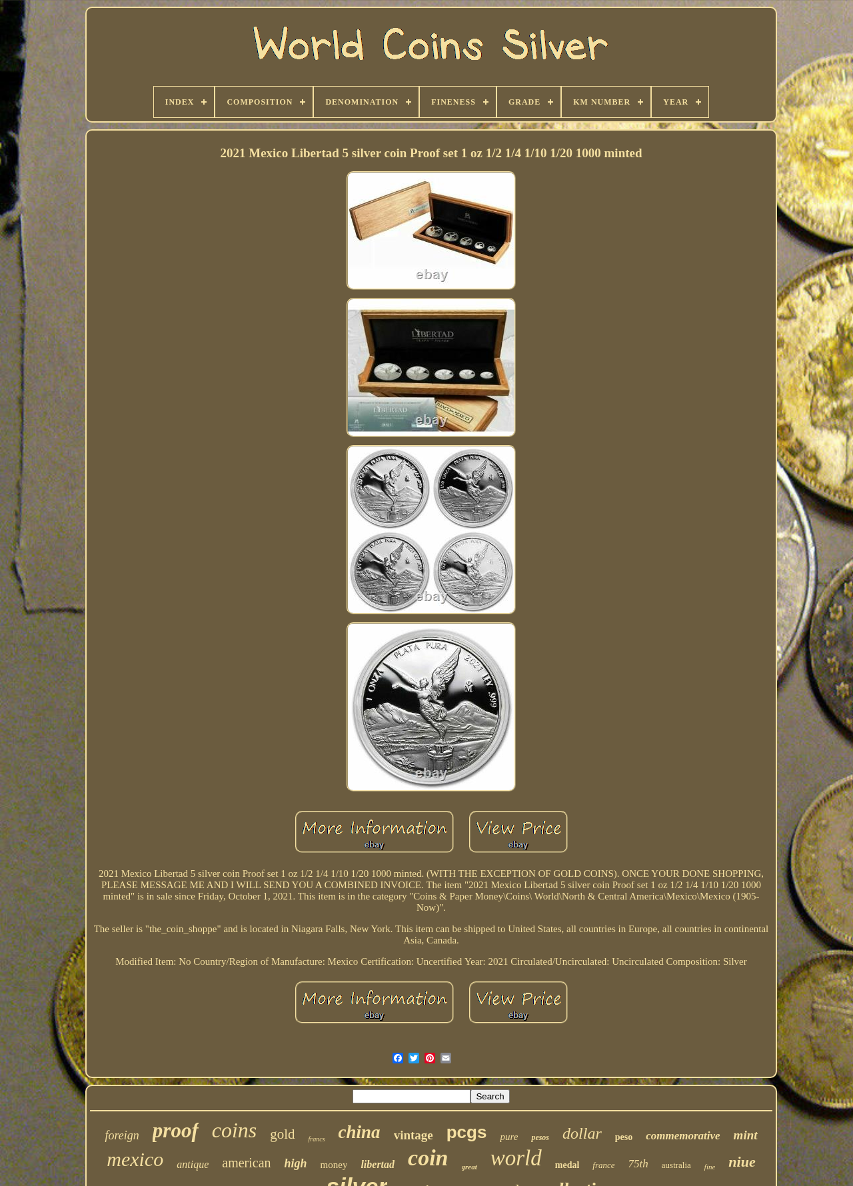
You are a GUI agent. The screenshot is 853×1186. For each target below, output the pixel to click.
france (603, 1165)
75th (638, 1163)
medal (567, 1165)
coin (428, 1157)
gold (282, 1134)
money (334, 1164)
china (360, 1132)
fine (710, 1167)
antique (193, 1164)
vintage (413, 1135)
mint (746, 1135)
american (246, 1162)
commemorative (683, 1135)
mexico (135, 1159)
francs (317, 1139)
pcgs (466, 1132)
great (469, 1167)
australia (676, 1165)
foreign (122, 1135)
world (516, 1158)
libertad (378, 1164)
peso (623, 1137)
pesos (540, 1137)
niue (741, 1161)
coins (234, 1130)
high (296, 1163)
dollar (582, 1133)
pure (509, 1136)
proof (176, 1130)
